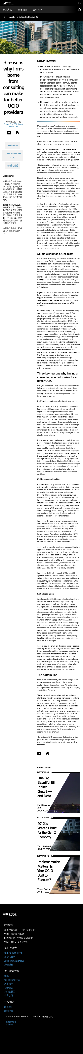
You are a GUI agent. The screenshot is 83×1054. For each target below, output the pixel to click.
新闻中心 (8, 1010)
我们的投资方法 (12, 979)
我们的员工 (9, 991)
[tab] (79, 3)
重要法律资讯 (11, 1022)
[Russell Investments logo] (8, 3)
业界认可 (8, 995)
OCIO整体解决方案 (13, 953)
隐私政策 (9, 1024)
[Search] (79, 9)
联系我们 (8, 1007)
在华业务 (8, 987)
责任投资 (8, 964)
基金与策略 (9, 956)
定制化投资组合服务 (14, 960)
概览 (6, 976)
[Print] (17, 133)
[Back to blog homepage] (21, 17)
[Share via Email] (9, 133)
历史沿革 (8, 983)
